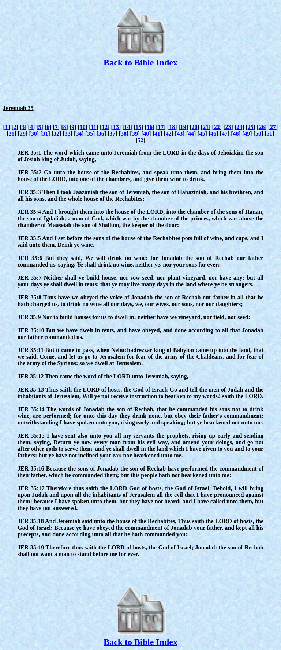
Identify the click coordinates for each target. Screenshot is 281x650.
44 (191, 134)
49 (247, 134)
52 (140, 140)
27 (273, 127)
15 (138, 127)
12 (105, 127)
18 (172, 127)
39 (135, 134)
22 (217, 127)
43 (180, 134)
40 (146, 134)
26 (262, 127)
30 (34, 134)
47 (225, 134)
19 (183, 127)
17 (161, 127)
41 (157, 134)
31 (45, 134)
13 (116, 127)
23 (228, 127)
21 (206, 127)
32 (56, 134)
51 (270, 134)
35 (90, 134)
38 (124, 134)
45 (202, 134)
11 (93, 127)
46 (213, 134)
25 (251, 127)
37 (112, 134)
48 (236, 134)
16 (150, 127)
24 (239, 127)
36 (101, 134)
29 (23, 134)
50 (258, 134)
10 (83, 127)
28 (11, 134)
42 (169, 134)
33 (68, 134)
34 (79, 134)
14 (127, 127)
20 (195, 127)
